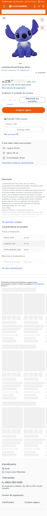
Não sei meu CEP (11, 134)
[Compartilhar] (42, 28)
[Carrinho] (43, 6)
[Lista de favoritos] (39, 6)
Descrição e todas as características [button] (18, 163)
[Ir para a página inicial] (18, 6)
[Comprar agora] (23, 110)
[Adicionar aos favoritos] (42, 20)
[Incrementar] (15, 100)
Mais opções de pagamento (14, 88)
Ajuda (7, 468)
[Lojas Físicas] (41, 1)
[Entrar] (34, 6)
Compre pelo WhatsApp (15, 472)
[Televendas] (31, 1)
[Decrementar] (5, 100)
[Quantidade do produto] (9, 100)
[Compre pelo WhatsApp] (18, 1)
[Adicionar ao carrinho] (32, 100)
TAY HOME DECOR (23, 70)
